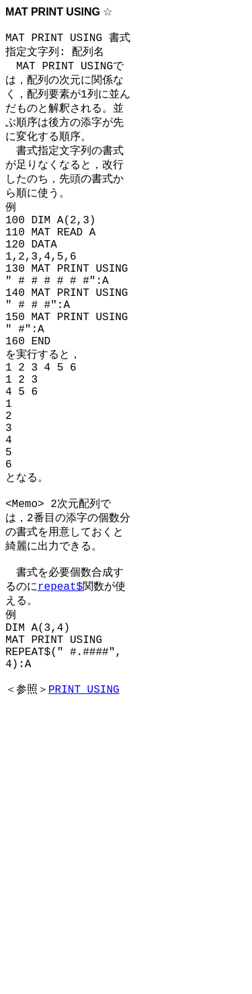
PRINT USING (84, 797)
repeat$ (60, 677)
